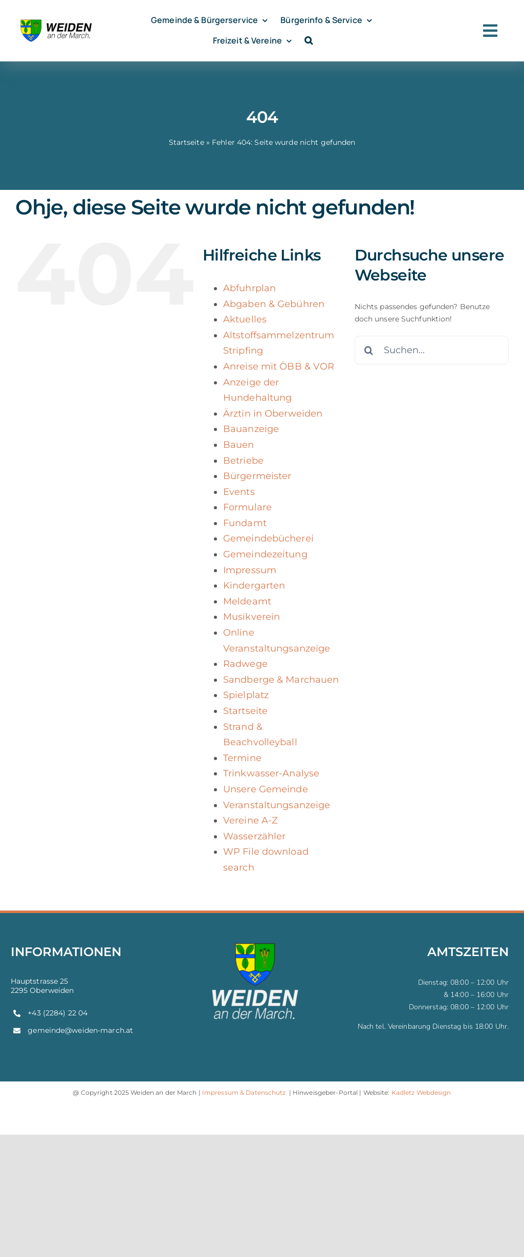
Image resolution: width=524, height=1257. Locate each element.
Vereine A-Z (250, 820)
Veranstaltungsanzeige (276, 805)
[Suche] (369, 350)
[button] (308, 40)
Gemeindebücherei (268, 538)
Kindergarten (254, 585)
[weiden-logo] (56, 20)
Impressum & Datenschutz (244, 1092)
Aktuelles (245, 319)
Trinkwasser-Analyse (271, 773)
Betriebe (243, 460)
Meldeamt (247, 601)
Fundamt (245, 523)
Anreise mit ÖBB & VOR (278, 366)
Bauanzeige (251, 429)
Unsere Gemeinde (265, 789)
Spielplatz (246, 695)
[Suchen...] (432, 350)
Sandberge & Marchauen (281, 679)
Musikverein (251, 616)
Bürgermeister (257, 476)
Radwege (245, 663)
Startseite (186, 142)
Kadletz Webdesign (421, 1092)
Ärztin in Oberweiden (272, 413)
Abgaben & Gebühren (273, 304)
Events (239, 491)
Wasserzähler (254, 836)
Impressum (249, 570)
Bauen (238, 444)
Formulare (247, 507)
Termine (242, 758)
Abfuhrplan (249, 288)
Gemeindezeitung (265, 554)
